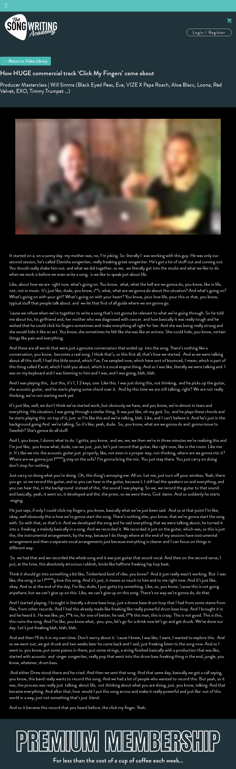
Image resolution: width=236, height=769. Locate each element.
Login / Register (209, 32)
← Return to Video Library (25, 61)
